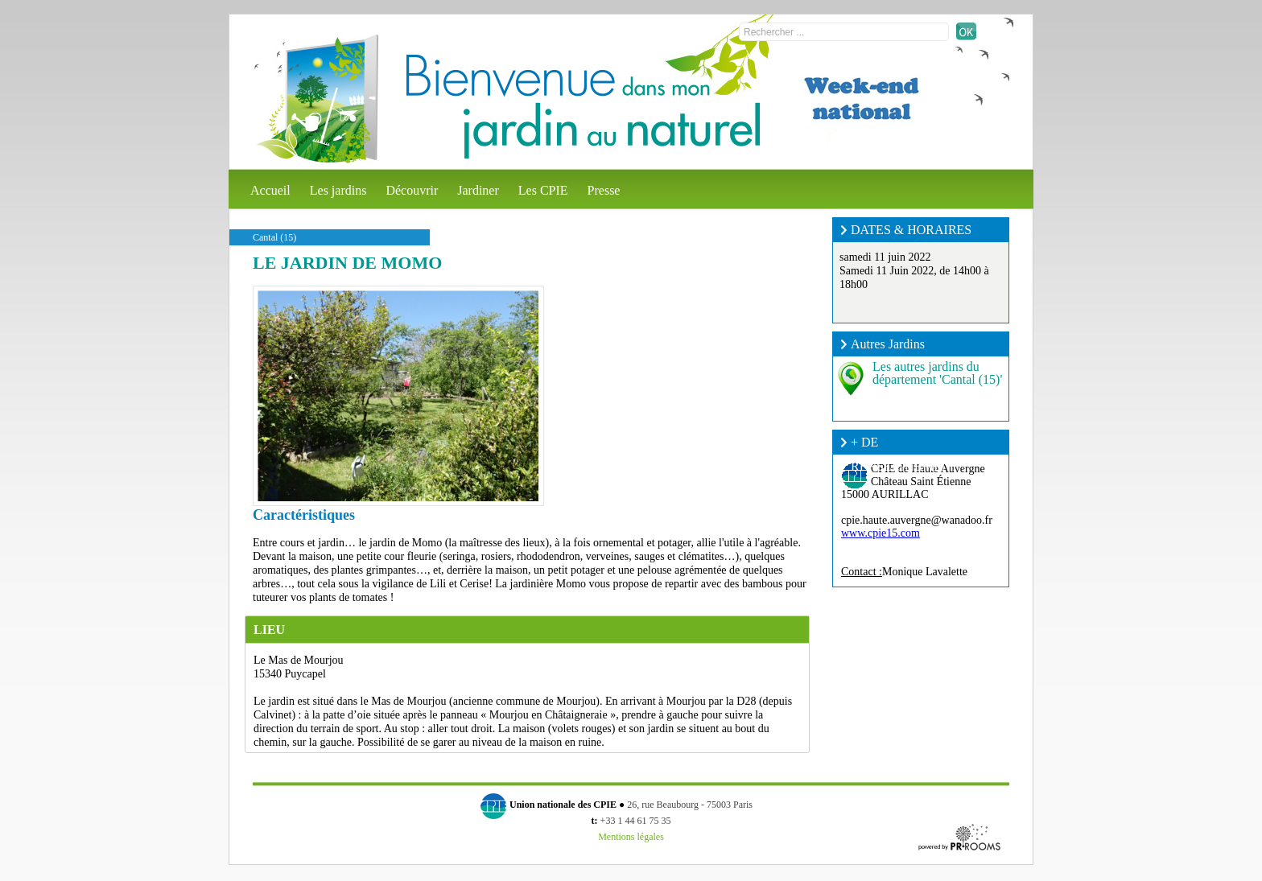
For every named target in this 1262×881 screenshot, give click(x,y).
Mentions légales (631, 836)
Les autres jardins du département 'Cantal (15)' (937, 373)
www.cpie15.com (880, 533)
